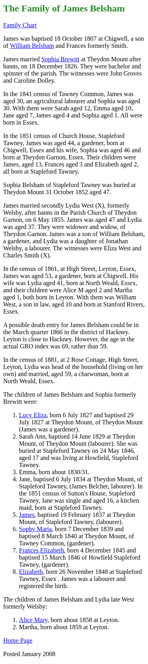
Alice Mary (33, 620)
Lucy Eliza (33, 415)
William (32, 45)
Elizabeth (31, 571)
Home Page (17, 640)
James (26, 514)
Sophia (60, 59)
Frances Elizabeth (41, 550)
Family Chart (20, 25)
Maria (35, 529)
